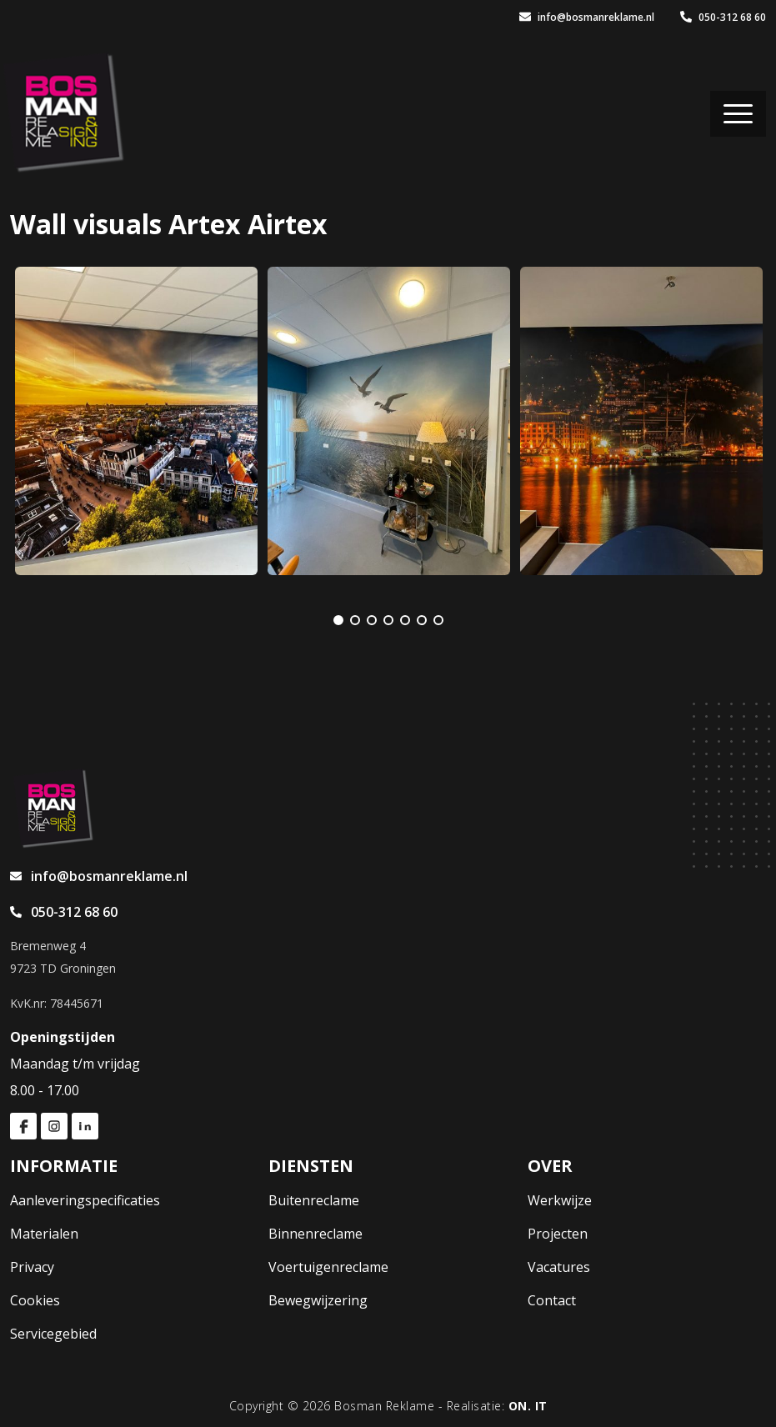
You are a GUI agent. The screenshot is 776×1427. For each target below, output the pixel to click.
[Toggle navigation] (738, 114)
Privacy (32, 1267)
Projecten (558, 1233)
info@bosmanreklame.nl (586, 17)
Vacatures (559, 1267)
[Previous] (298, 620)
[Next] (478, 620)
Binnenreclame (315, 1233)
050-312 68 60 (723, 17)
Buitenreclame (313, 1200)
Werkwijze (560, 1200)
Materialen (44, 1233)
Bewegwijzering (318, 1300)
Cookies (35, 1300)
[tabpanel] (136, 421)
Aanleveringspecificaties (85, 1200)
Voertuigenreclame (328, 1267)
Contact (552, 1300)
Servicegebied (53, 1333)
